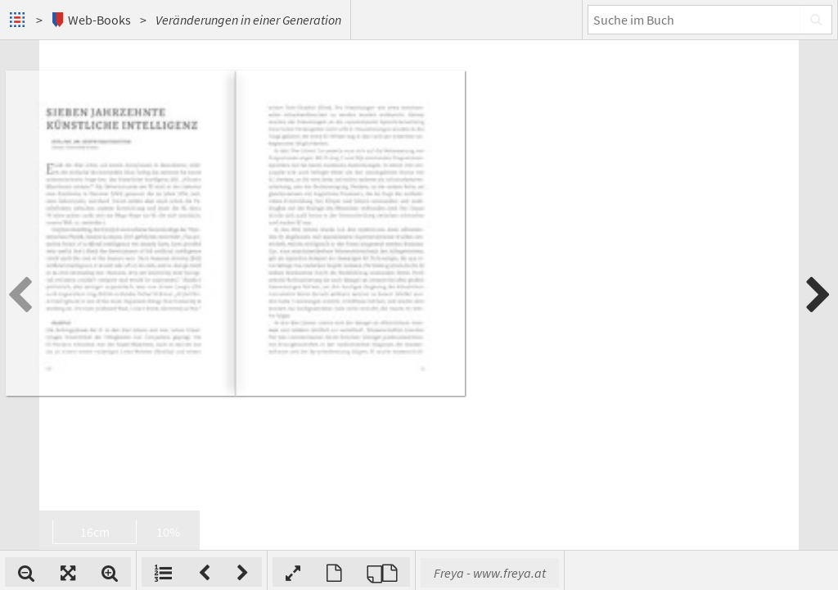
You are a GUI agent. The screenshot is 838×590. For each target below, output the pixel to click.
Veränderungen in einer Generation (248, 19)
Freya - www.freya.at (704, 573)
